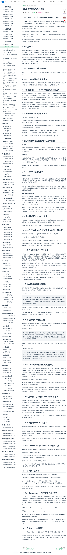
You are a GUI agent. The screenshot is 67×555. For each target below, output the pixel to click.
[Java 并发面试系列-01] (29, 548)
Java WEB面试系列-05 (8, 151)
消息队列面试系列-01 (8, 245)
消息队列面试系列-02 (8, 247)
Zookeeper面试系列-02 (8, 341)
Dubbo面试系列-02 (7, 276)
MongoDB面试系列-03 (8, 299)
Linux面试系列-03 (7, 268)
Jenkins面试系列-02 (7, 398)
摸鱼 (15, 2)
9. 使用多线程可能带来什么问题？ (9, 75)
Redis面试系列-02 (7, 287)
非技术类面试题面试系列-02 (9, 464)
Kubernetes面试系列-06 (8, 390)
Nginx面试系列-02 (7, 352)
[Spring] (46, 2)
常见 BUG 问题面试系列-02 (9, 456)
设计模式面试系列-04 (8, 163)
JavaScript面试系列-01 (8, 404)
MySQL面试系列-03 (7, 232)
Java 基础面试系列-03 (8, 14)
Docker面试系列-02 (7, 331)
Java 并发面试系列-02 (8, 47)
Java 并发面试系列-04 (8, 118)
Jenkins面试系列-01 (7, 396)
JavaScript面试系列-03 (8, 409)
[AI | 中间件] (61, 2)
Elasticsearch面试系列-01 (9, 316)
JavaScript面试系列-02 (8, 406)
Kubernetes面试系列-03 (8, 383)
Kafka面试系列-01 (7, 217)
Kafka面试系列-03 (7, 221)
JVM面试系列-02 (7, 128)
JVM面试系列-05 (7, 135)
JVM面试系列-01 (7, 126)
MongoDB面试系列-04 (8, 302)
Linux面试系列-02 (7, 266)
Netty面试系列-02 (7, 310)
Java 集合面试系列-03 (8, 36)
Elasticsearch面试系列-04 (9, 323)
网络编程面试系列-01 (8, 253)
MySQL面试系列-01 (7, 227)
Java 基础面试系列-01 (8, 9)
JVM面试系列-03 (7, 131)
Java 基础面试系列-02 (8, 12)
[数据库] (40, 2)
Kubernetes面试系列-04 (8, 385)
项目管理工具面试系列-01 (9, 433)
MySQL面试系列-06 (7, 239)
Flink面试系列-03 (7, 373)
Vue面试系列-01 (6, 417)
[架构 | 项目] (53, 2)
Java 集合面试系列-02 (8, 34)
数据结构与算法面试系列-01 (9, 441)
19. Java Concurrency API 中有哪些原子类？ (10, 110)
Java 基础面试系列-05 (8, 19)
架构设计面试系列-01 (8, 427)
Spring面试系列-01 (7, 169)
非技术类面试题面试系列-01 (9, 462)
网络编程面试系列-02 (8, 255)
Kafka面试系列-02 (7, 219)
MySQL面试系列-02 (7, 230)
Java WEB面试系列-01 (8, 141)
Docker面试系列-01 (7, 328)
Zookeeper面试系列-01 (8, 339)
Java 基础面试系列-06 (8, 21)
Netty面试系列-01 (7, 307)
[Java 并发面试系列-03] (59, 548)
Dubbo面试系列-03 (7, 278)
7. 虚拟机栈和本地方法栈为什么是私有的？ (9, 70)
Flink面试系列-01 (7, 368)
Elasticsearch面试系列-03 (9, 320)
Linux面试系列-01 (7, 263)
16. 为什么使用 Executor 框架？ (9, 101)
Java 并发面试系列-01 (8, 44)
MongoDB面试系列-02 (8, 297)
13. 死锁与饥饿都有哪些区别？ (9, 90)
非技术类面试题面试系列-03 (9, 467)
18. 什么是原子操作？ (8, 107)
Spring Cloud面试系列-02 (9, 203)
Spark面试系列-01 (7, 357)
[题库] (19, 2)
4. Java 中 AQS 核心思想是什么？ (10, 59)
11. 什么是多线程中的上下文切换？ (10, 83)
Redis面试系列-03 (7, 289)
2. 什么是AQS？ (7, 52)
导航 (10, 2)
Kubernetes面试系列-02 (8, 381)
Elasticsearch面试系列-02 (9, 318)
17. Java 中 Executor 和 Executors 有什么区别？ (9, 105)
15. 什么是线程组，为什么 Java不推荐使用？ (9, 97)
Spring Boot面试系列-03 (8, 195)
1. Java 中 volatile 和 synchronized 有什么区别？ (9, 49)
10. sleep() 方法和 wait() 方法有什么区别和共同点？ (10, 79)
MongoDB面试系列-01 (8, 295)
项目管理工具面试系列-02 (9, 435)
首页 (6, 2)
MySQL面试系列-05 (7, 237)
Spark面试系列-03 (7, 362)
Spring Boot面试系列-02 (8, 192)
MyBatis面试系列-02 (7, 211)
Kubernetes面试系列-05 (8, 388)
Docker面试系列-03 (7, 333)
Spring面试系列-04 (7, 176)
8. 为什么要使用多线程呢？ (9, 73)
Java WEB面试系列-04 (8, 148)
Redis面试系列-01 (7, 284)
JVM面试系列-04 (7, 133)
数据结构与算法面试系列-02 (9, 443)
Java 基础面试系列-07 (8, 23)
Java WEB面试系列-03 (8, 146)
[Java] (29, 2)
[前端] (24, 2)
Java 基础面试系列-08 (8, 26)
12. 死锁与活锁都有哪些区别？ (9, 86)
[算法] (35, 2)
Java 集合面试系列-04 (8, 38)
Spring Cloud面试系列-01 (9, 200)
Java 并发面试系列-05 (8, 120)
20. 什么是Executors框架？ (9, 113)
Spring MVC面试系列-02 (8, 184)
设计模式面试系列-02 (8, 159)
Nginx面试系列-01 (7, 349)
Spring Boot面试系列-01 (8, 190)
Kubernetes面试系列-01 (8, 378)
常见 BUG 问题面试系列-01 (9, 454)
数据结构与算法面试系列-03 (9, 446)
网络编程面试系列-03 (8, 257)
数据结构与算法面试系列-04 (9, 448)
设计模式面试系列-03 (8, 161)
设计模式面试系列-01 (8, 156)
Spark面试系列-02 (7, 360)
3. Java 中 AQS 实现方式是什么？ (10, 55)
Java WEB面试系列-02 (8, 143)
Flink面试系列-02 (7, 370)
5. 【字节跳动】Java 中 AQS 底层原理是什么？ (10, 62)
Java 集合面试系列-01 (8, 31)
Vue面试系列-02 (6, 419)
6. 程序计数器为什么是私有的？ (9, 66)
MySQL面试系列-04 (7, 234)
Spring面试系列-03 (7, 174)
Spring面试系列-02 (7, 171)
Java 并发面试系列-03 (8, 116)
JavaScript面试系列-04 (8, 411)
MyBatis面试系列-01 (7, 209)
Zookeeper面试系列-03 (8, 343)
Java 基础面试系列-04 (8, 16)
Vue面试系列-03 (6, 421)
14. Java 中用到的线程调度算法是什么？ (10, 94)
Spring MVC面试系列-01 (8, 182)
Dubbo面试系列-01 (7, 274)
